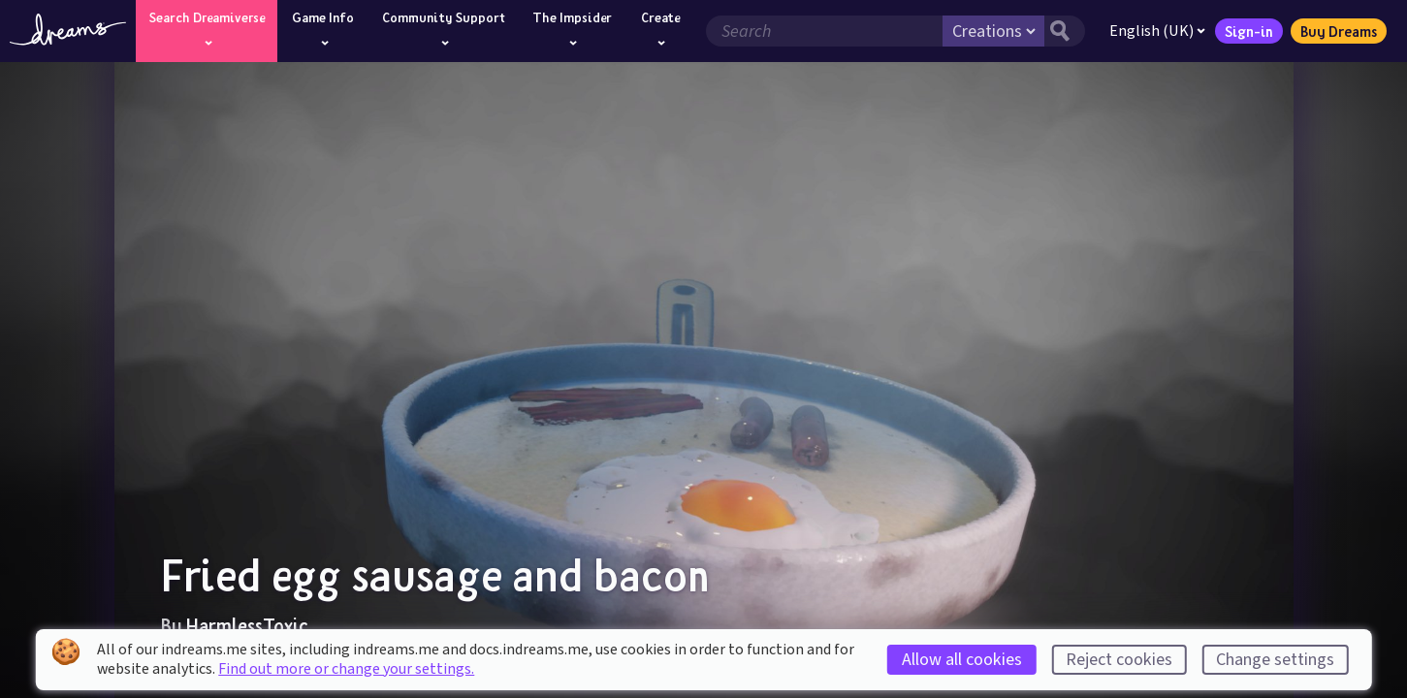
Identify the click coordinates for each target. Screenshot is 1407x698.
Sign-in (1249, 31)
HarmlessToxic (247, 625)
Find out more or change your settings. (346, 669)
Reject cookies (1119, 660)
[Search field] (824, 31)
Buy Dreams (1338, 31)
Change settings (1275, 660)
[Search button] (1064, 31)
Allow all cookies (962, 660)
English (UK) (1157, 31)
